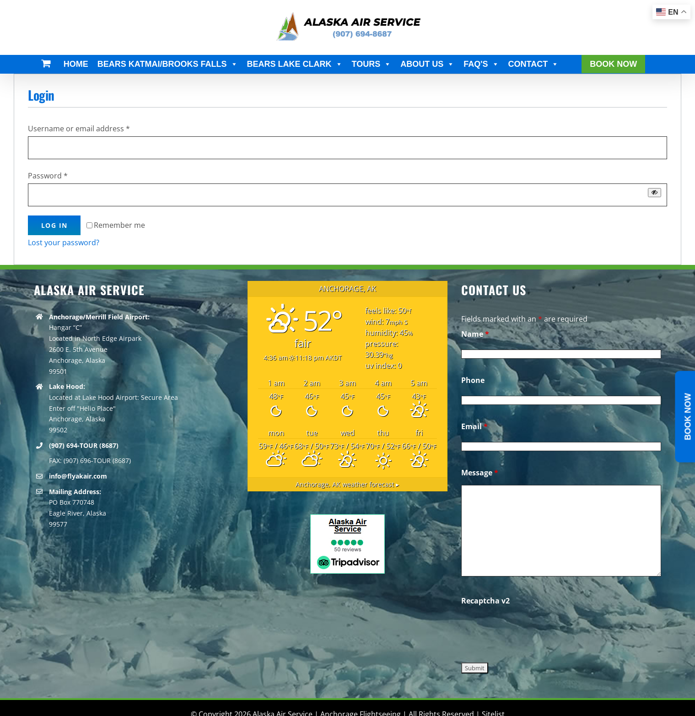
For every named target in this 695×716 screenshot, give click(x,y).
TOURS (372, 64)
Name (475, 334)
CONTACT (533, 64)
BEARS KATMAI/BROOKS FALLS (167, 64)
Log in (54, 225)
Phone (473, 380)
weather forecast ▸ (347, 484)
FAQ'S (481, 64)
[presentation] (530, 631)
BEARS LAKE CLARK (295, 64)
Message (479, 473)
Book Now (687, 416)
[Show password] (654, 192)
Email (474, 426)
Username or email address (79, 129)
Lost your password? (63, 242)
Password (48, 176)
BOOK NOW (613, 64)
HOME (76, 64)
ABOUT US (427, 64)
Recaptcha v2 (485, 601)
